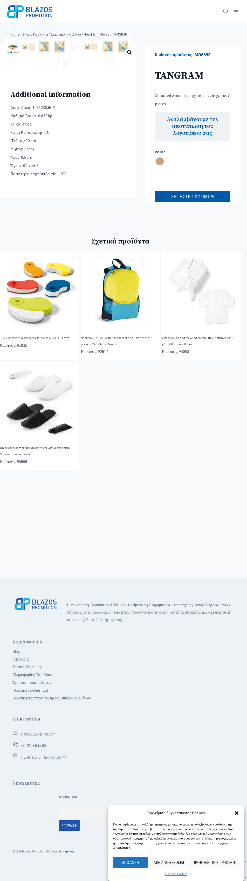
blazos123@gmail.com (38, 734)
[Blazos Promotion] (29, 11)
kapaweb (69, 851)
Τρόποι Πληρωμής (27, 666)
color (160, 151)
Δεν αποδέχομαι (168, 862)
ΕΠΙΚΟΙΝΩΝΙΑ (26, 719)
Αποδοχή (130, 862)
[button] (236, 813)
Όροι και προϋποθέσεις (32, 682)
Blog (16, 651)
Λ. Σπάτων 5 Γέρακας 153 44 (43, 757)
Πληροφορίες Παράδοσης (33, 674)
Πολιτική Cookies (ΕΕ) (30, 690)
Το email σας (68, 797)
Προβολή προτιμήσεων (214, 862)
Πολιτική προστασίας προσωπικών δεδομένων (51, 698)
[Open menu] (236, 12)
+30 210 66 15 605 (33, 745)
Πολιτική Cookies (176, 874)
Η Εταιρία (20, 659)
